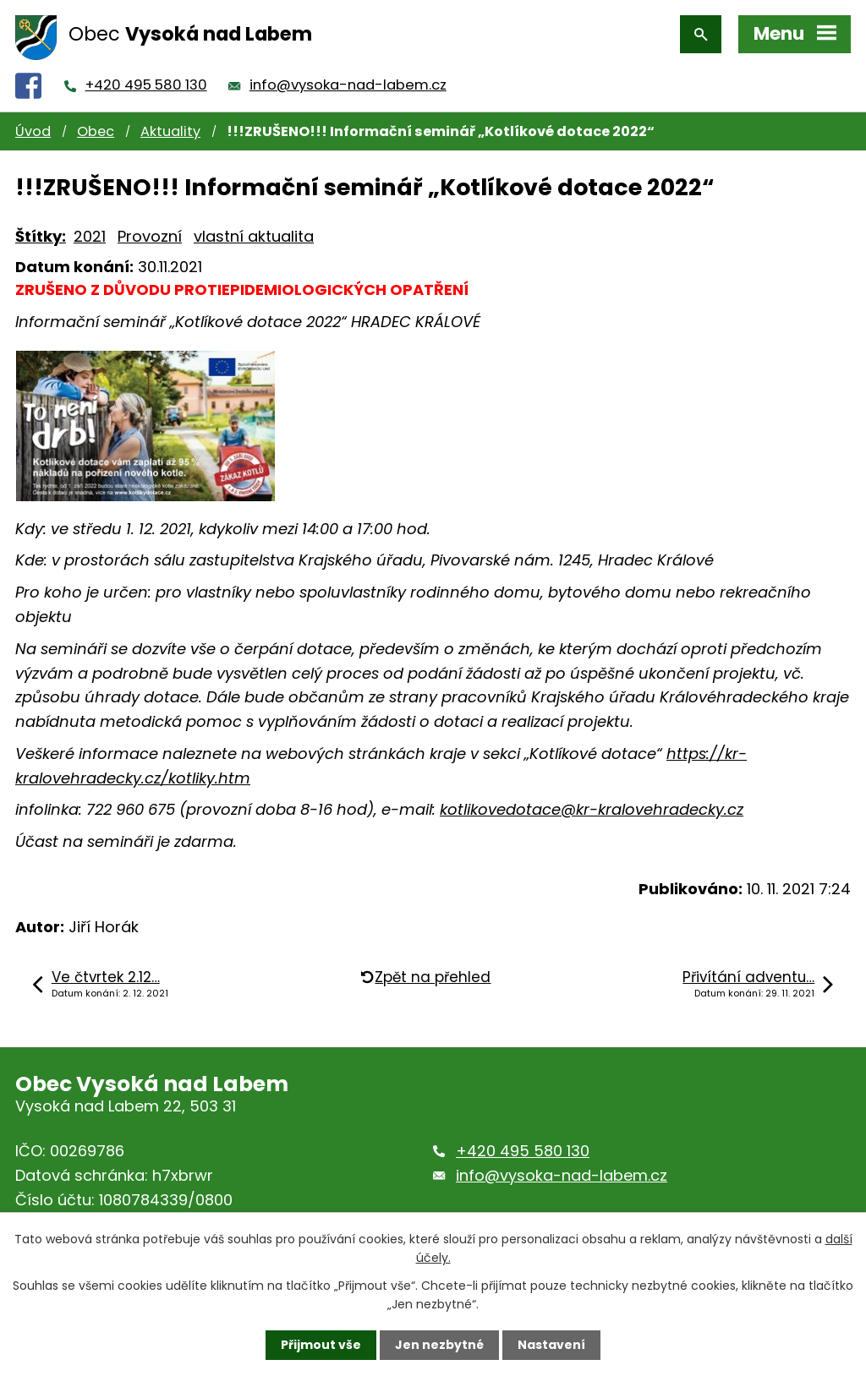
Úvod (33, 131)
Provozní (150, 236)
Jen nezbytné (439, 1344)
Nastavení (551, 1344)
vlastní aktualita (254, 236)
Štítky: (40, 236)
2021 (90, 236)
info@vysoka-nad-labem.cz (348, 85)
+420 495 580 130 (146, 85)
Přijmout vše (321, 1344)
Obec (95, 131)
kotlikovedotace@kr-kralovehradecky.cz (591, 809)
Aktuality (170, 131)
